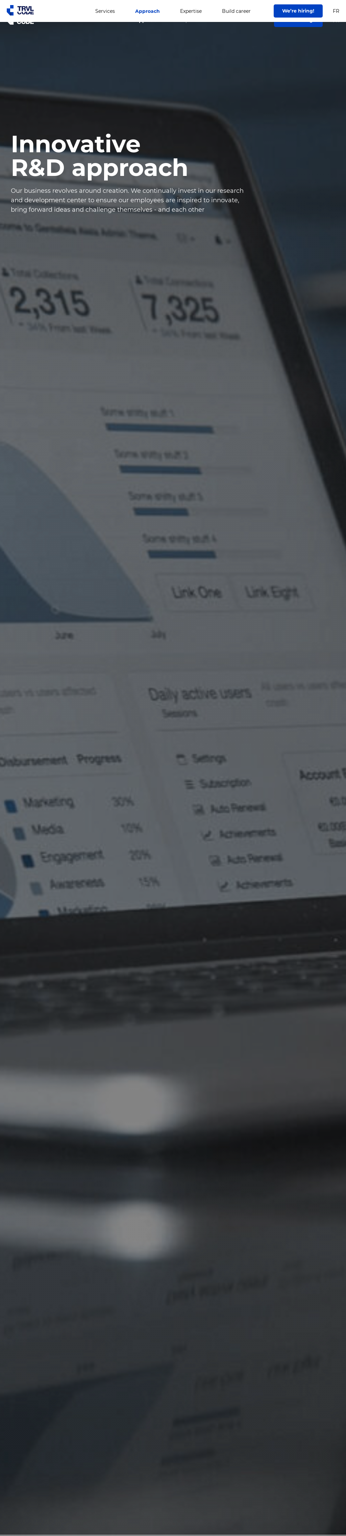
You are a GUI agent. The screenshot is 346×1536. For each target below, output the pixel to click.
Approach (147, 20)
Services (105, 20)
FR (336, 21)
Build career (236, 20)
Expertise (191, 20)
